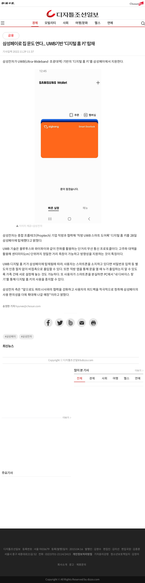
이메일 (81, 322)
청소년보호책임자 (120, 554)
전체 (79, 378)
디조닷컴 (72, 13)
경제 (35, 23)
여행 (115, 378)
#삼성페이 (10, 336)
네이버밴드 (70, 322)
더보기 (66, 418)
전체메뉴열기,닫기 (2, 23)
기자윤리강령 (101, 554)
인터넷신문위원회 (71, 559)
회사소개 (62, 564)
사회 (65, 23)
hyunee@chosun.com (28, 306)
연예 (110, 23)
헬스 (97, 23)
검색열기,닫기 (143, 23)
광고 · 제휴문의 (77, 564)
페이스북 (48, 322)
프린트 (93, 322)
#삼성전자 (26, 336)
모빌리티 (50, 23)
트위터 (59, 322)
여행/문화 (81, 23)
